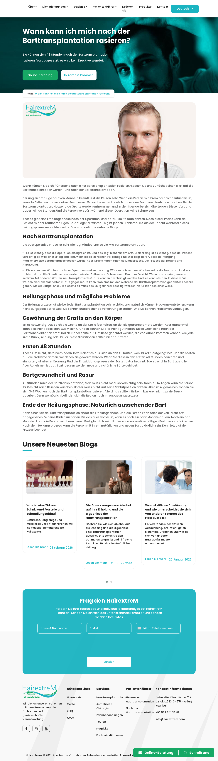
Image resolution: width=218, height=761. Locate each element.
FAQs (70, 717)
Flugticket (102, 728)
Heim (31, 93)
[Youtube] (46, 728)
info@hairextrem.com (170, 719)
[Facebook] (26, 728)
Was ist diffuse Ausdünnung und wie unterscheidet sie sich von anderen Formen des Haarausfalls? (168, 511)
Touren (101, 722)
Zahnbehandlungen (108, 715)
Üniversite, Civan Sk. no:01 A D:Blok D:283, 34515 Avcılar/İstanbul (174, 701)
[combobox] (143, 628)
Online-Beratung (40, 75)
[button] (107, 582)
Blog (70, 711)
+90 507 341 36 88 (168, 712)
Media (71, 704)
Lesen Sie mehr (37, 547)
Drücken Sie (127, 8)
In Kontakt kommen (79, 75)
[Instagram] (36, 728)
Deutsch (183, 9)
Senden (109, 662)
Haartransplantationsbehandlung (108, 697)
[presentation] (109, 645)
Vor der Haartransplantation (138, 699)
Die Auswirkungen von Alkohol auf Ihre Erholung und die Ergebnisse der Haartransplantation (108, 511)
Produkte (145, 7)
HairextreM (74, 697)
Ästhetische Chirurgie (104, 706)
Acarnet (125, 755)
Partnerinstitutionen (108, 735)
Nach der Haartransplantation (138, 710)
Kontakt (162, 7)
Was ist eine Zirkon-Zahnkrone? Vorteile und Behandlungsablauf (44, 509)
